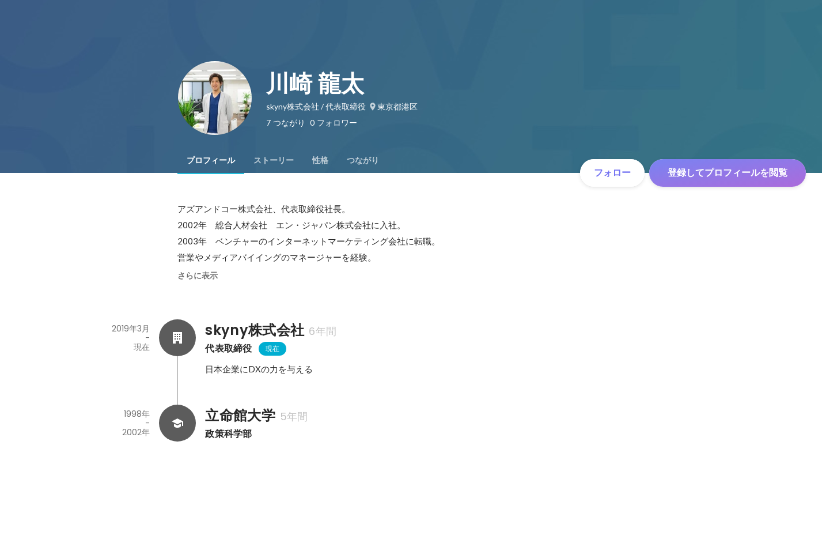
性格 (320, 160)
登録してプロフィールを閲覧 (727, 172)
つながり (363, 160)
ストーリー (273, 160)
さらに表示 (197, 275)
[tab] (210, 160)
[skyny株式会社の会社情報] (177, 337)
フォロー (612, 172)
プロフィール (211, 160)
